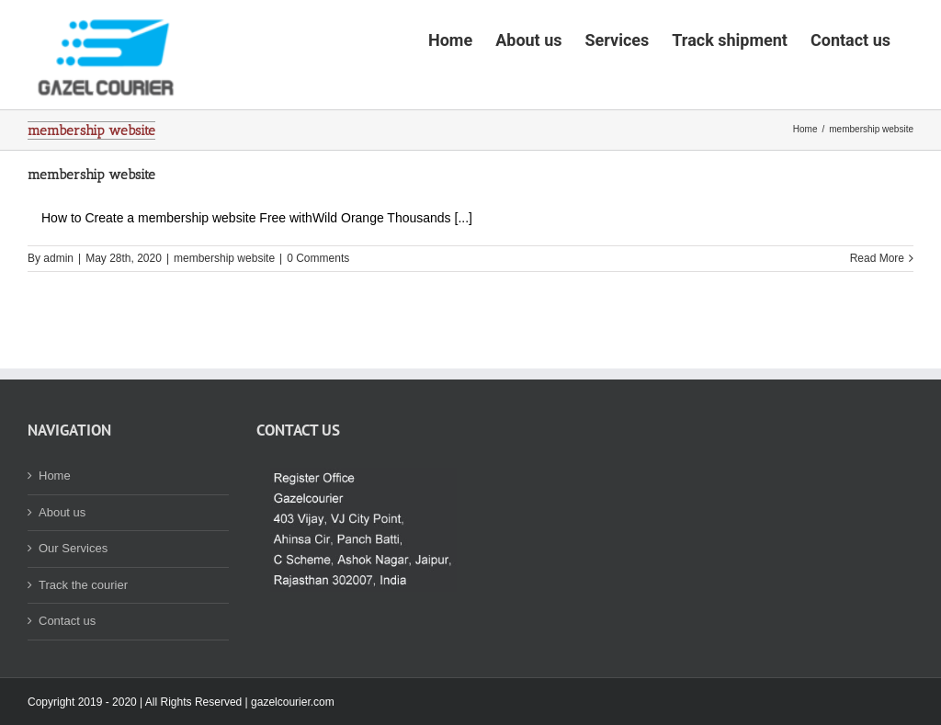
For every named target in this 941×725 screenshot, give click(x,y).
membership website (91, 231)
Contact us (67, 678)
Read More (877, 315)
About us (62, 569)
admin (58, 315)
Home (55, 532)
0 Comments (318, 315)
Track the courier (83, 642)
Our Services (73, 605)
